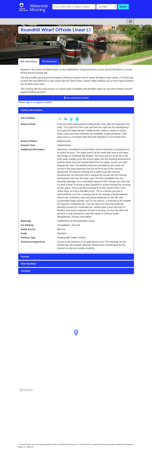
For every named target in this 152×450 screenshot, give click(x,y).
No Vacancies (50, 61)
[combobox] (74, 6)
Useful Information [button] (32, 110)
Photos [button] (25, 256)
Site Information (29, 61)
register (39, 102)
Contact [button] (25, 271)
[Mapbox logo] (26, 390)
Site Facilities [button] (28, 263)
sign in (29, 102)
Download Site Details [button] (76, 98)
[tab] (76, 110)
